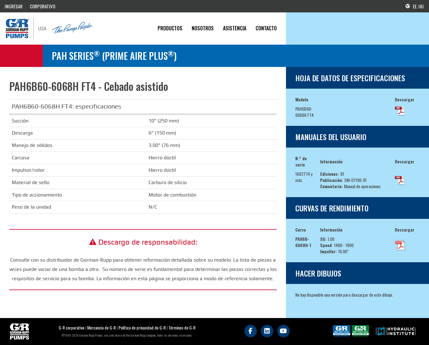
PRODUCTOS (170, 28)
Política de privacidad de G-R (142, 327)
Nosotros (203, 28)
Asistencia (234, 28)
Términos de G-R (181, 327)
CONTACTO (266, 28)
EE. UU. (414, 6)
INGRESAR (14, 6)
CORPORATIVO (42, 6)
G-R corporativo (71, 327)
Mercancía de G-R (102, 327)
